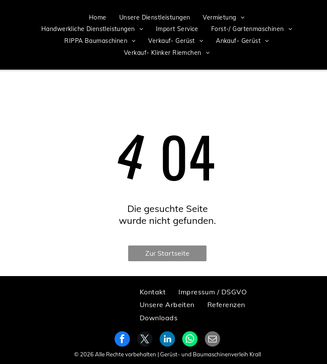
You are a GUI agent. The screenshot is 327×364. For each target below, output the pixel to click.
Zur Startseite (167, 253)
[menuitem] (98, 17)
